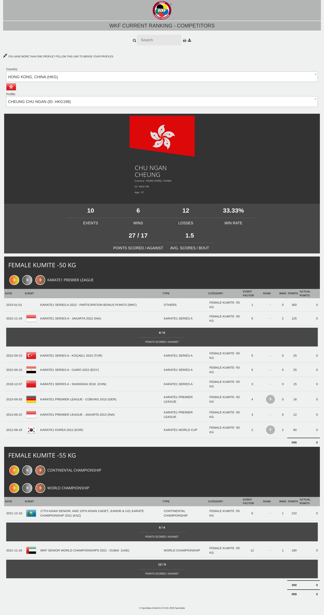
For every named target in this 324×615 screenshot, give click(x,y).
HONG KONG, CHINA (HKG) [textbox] (33, 77)
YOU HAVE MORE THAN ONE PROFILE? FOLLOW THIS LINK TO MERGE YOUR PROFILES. (58, 56)
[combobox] (162, 76)
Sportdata (180, 608)
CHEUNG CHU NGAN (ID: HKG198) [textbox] (39, 101)
